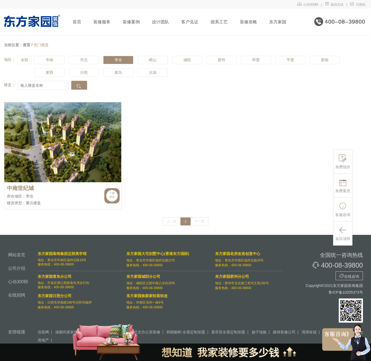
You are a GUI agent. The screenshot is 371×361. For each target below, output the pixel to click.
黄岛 (118, 72)
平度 (290, 60)
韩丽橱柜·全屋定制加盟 (185, 332)
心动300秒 (308, 4)
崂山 (152, 60)
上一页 (171, 221)
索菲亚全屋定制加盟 (228, 332)
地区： (9, 59)
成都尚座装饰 (66, 332)
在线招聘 (16, 295)
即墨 (256, 60)
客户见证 (189, 22)
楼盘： (9, 85)
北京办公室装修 (147, 332)
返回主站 (334, 4)
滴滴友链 (309, 332)
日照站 (358, 4)
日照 (84, 72)
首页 (77, 22)
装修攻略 (248, 22)
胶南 (325, 60)
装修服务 (101, 22)
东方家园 (277, 22)
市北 (84, 60)
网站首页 (16, 255)
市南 (49, 60)
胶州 (221, 60)
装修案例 (131, 22)
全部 (24, 60)
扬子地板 (259, 332)
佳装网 (43, 332)
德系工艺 (219, 22)
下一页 (199, 221)
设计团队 (160, 22)
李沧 (118, 60)
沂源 (152, 72)
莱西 (49, 72)
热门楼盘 (41, 45)
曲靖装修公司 (284, 332)
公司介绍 (16, 268)
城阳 (187, 60)
